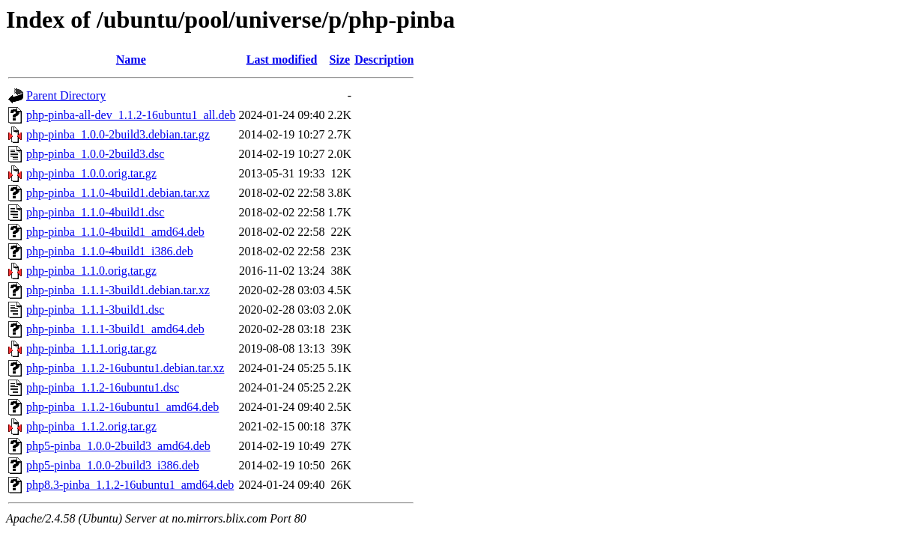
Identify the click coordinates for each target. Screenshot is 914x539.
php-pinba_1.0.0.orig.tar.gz (91, 173)
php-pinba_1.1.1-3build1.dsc (95, 309)
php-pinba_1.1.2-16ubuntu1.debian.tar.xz (125, 368)
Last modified (282, 59)
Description (384, 59)
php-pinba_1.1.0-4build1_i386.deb (109, 251)
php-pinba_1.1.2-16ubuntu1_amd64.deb (122, 407)
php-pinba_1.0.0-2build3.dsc (95, 153)
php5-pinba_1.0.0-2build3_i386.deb (112, 465)
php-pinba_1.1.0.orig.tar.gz (91, 270)
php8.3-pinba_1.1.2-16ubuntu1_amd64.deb (130, 484)
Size (340, 59)
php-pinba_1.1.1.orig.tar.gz (91, 348)
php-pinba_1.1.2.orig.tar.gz (91, 426)
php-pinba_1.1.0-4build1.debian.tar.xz (118, 192)
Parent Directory (66, 95)
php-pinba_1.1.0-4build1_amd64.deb (115, 231)
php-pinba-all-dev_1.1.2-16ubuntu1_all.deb (131, 115)
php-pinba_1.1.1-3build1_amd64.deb (115, 329)
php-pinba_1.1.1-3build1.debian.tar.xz (118, 290)
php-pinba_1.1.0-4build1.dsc (95, 212)
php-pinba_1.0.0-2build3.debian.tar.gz (118, 134)
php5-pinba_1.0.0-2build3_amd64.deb (118, 445)
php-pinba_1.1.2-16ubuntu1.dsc (102, 387)
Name (131, 59)
